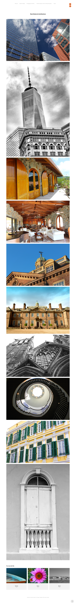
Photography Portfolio (30, 3)
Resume (16, 3)
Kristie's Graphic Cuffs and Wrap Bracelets (44, 3)
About (55, 3)
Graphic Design (22, 3)
